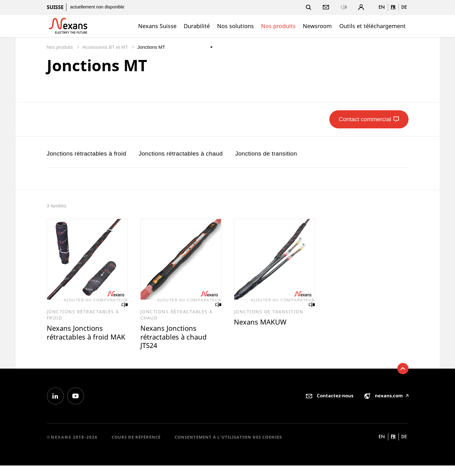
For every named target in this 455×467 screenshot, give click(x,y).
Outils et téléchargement (372, 26)
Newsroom (317, 26)
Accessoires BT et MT (105, 47)
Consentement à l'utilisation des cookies (228, 438)
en (382, 7)
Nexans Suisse (157, 26)
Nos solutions (235, 26)
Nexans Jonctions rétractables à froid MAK (79, 338)
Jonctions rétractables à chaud (180, 153)
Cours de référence (136, 438)
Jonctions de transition (266, 153)
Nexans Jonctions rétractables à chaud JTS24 (174, 338)
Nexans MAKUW (261, 322)
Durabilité (197, 26)
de (404, 7)
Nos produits (278, 26)
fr (393, 7)
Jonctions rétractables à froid (86, 153)
